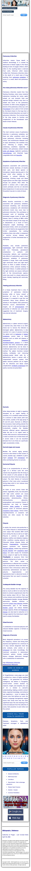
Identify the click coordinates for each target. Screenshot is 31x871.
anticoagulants (19, 307)
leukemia (18, 334)
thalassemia (6, 340)
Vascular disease (8, 548)
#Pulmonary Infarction (13, 662)
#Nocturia (15, 664)
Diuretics (19, 496)
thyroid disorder (8, 550)
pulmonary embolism (19, 77)
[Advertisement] (15, 34)
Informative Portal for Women (9, 8)
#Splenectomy (7, 664)
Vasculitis (19, 155)
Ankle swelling (15, 506)
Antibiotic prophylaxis (18, 366)
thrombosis (6, 109)
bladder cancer (8, 608)
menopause (21, 458)
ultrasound (6, 650)
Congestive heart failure (10, 510)
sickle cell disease (8, 151)
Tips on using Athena (7, 11)
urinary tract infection (15, 603)
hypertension (7, 248)
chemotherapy (7, 153)
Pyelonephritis (14, 544)
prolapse (10, 458)
